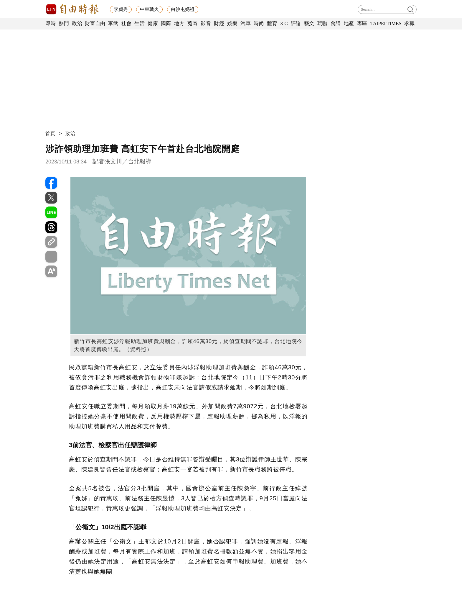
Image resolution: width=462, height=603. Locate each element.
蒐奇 (192, 23)
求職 (409, 23)
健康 (153, 23)
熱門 (64, 23)
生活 (139, 23)
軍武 (113, 23)
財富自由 (95, 23)
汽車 (245, 23)
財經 (219, 23)
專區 (362, 23)
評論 (296, 23)
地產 (349, 23)
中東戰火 (149, 9)
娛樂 (232, 23)
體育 (272, 23)
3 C (284, 23)
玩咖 (322, 23)
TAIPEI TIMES (385, 23)
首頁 (50, 133)
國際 (166, 23)
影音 (206, 23)
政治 (77, 23)
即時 (50, 23)
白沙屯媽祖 (182, 9)
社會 (126, 23)
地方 (179, 23)
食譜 (336, 23)
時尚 (259, 23)
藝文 (309, 23)
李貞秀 (121, 9)
